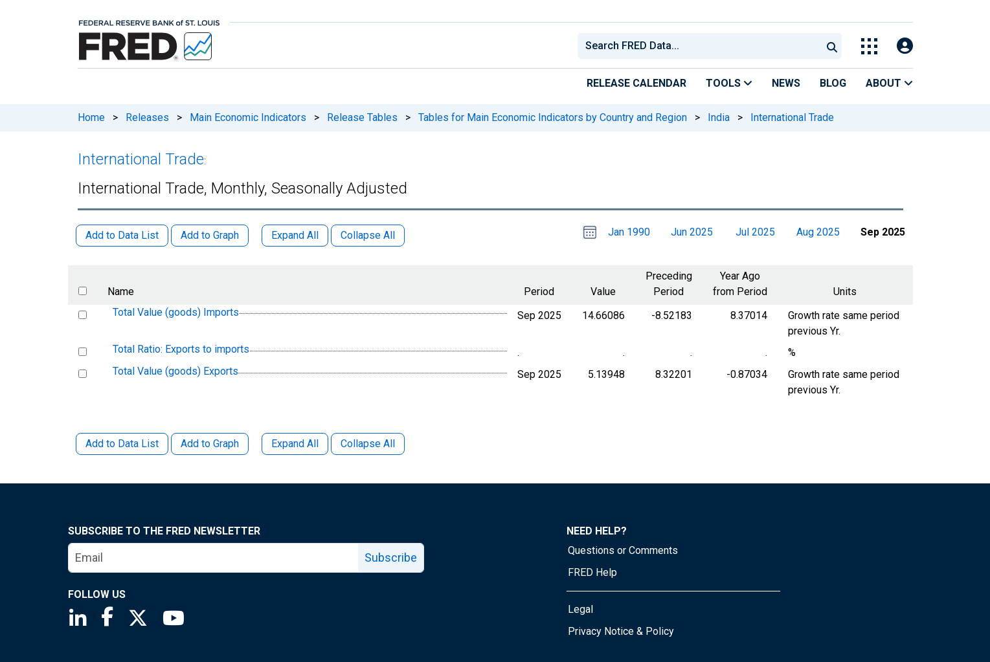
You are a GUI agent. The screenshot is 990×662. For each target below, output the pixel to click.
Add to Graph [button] (210, 235)
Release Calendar (636, 83)
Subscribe (391, 557)
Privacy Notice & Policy (621, 631)
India (719, 117)
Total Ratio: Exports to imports (181, 350)
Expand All (295, 443)
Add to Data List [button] (122, 235)
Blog (833, 83)
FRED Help (592, 572)
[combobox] (698, 46)
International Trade (792, 117)
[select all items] (82, 291)
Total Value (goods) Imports (176, 312)
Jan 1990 (629, 232)
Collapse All (368, 443)
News (786, 83)
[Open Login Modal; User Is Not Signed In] (905, 46)
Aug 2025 (818, 232)
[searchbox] (702, 46)
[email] (214, 558)
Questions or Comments (623, 550)
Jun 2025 (692, 232)
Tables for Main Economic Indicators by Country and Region (552, 117)
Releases (147, 117)
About (889, 83)
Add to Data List (122, 443)
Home (91, 117)
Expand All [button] (295, 235)
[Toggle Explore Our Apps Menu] (869, 46)
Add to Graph (210, 443)
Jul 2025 (755, 232)
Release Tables (362, 117)
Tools (729, 83)
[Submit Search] (832, 46)
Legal (580, 609)
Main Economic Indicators (248, 117)
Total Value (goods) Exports (175, 371)
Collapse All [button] (368, 235)
